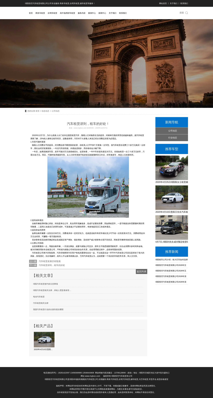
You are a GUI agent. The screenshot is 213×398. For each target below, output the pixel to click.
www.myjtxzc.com (80, 128)
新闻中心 (102, 13)
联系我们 (184, 3)
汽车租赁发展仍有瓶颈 (49, 261)
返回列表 (141, 271)
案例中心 (92, 13)
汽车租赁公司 (92, 379)
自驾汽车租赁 (124, 379)
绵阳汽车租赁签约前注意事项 (45, 284)
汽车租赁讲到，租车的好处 (51, 265)
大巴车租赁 (143, 379)
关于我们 (173, 3)
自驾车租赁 (74, 3)
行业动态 (172, 138)
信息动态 (45, 111)
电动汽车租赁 (39, 297)
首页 (31, 13)
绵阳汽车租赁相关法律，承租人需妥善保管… (52, 290)
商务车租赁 (64, 3)
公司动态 (172, 131)
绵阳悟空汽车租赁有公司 (121, 376)
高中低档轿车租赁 (67, 13)
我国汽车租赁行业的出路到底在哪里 (48, 309)
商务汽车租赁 (112, 379)
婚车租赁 (83, 3)
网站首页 (163, 3)
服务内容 (81, 13)
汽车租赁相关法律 (40, 303)
